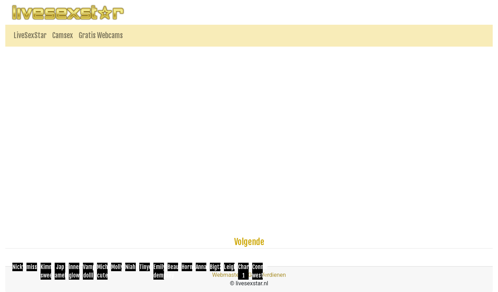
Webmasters (228, 275)
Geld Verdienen (267, 275)
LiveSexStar (30, 35)
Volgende (249, 242)
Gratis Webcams (101, 35)
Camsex (62, 35)
